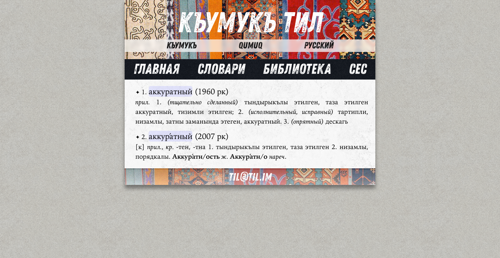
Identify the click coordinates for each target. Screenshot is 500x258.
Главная (156, 69)
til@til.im (250, 177)
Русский (318, 45)
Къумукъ (182, 45)
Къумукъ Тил (250, 23)
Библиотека (297, 69)
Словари (221, 69)
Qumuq (250, 45)
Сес (357, 69)
